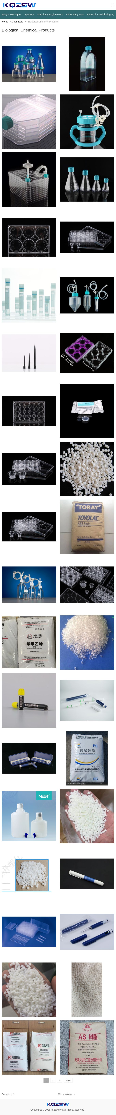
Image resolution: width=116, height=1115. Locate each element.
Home (5, 21)
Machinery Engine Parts (50, 14)
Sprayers (29, 14)
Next (68, 1080)
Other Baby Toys (75, 14)
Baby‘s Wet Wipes (11, 14)
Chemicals (17, 21)
